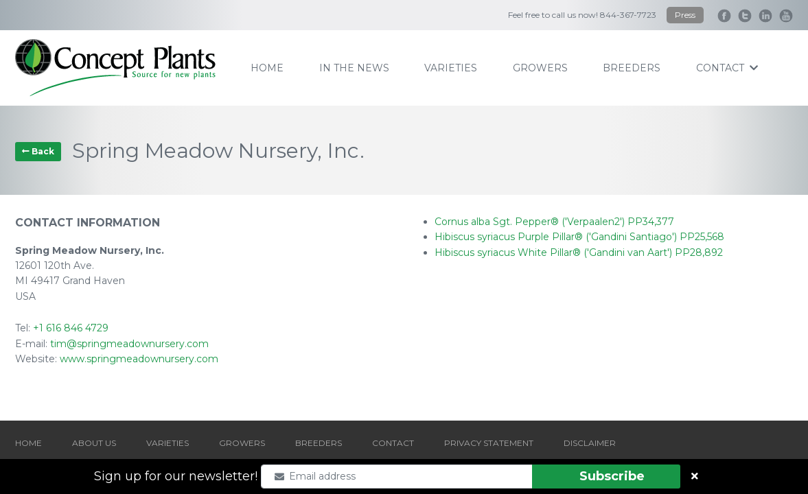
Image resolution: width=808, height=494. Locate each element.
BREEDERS (318, 443)
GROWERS (242, 443)
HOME (28, 443)
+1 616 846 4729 (70, 328)
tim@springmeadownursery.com (129, 344)
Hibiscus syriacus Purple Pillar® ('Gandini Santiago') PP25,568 (579, 237)
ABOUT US (94, 443)
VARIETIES (167, 443)
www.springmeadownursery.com (139, 359)
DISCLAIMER (590, 443)
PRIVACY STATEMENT (488, 443)
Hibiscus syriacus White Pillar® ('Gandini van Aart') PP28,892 (579, 252)
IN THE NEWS (354, 68)
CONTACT (393, 443)
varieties (450, 68)
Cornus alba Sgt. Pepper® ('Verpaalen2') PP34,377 (554, 221)
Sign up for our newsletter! (175, 476)
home (267, 68)
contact (727, 68)
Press (685, 15)
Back (38, 151)
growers (540, 68)
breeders (631, 68)
